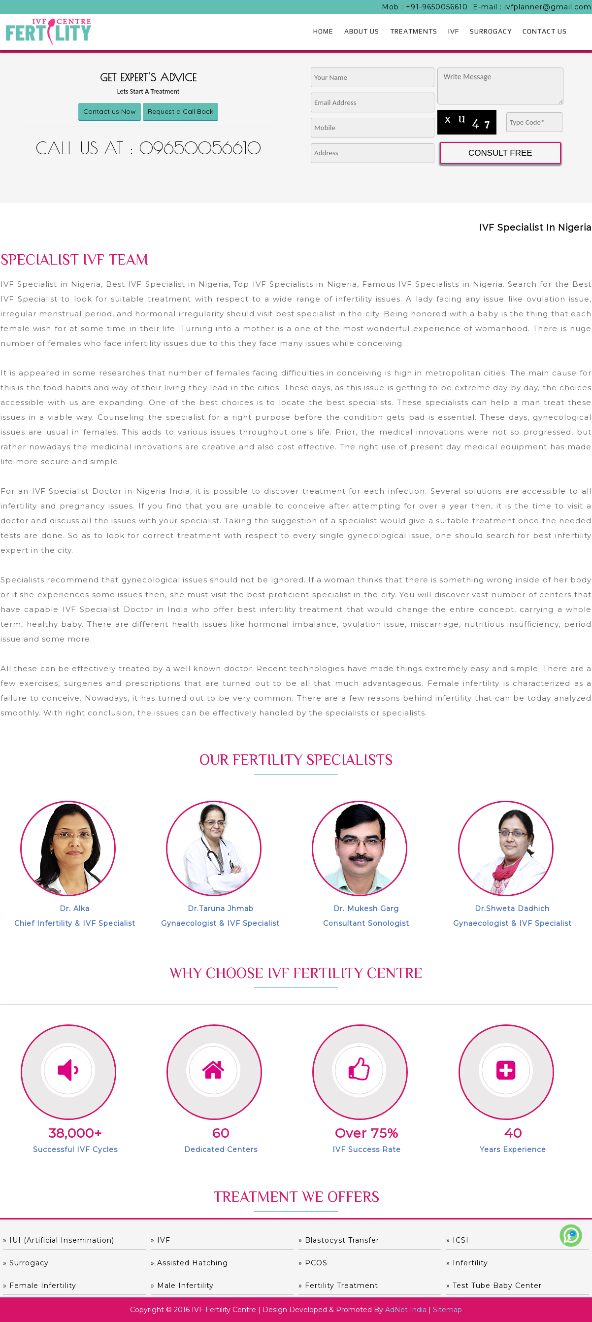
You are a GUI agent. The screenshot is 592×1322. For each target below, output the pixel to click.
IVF (453, 31)
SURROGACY (491, 31)
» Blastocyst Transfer (338, 1240)
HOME (323, 31)
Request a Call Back (180, 111)
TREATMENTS (413, 31)
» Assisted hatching (189, 1262)
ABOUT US (361, 31)
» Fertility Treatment (338, 1285)
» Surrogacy (26, 1262)
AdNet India (406, 1309)
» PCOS (313, 1262)
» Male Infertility (182, 1285)
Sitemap (447, 1309)
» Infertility (467, 1262)
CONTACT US (545, 31)
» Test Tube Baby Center (494, 1285)
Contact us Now (109, 111)
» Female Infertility (39, 1285)
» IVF (160, 1240)
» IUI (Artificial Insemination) (58, 1240)
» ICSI (457, 1240)
